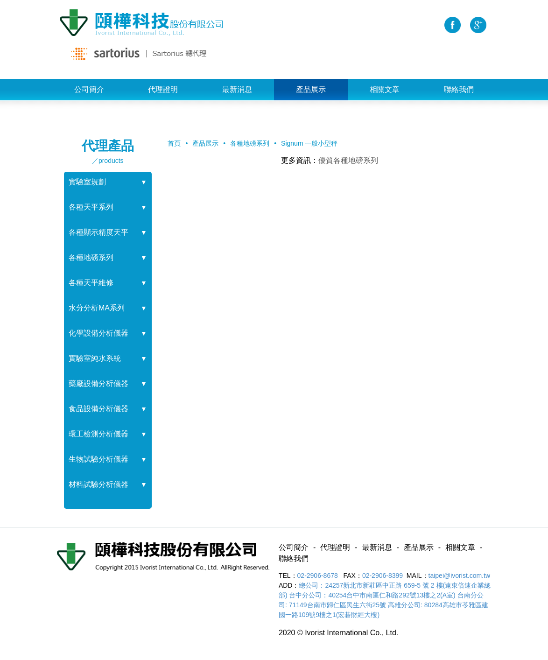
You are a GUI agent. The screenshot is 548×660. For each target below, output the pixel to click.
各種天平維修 (91, 283)
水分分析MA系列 (97, 308)
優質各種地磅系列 (348, 160)
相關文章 (385, 89)
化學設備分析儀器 (98, 333)
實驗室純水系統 (95, 358)
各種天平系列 (91, 207)
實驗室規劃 (87, 182)
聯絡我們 (459, 89)
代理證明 (163, 89)
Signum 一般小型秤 (309, 143)
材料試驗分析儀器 (98, 484)
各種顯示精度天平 (98, 232)
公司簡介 (89, 89)
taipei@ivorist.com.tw (459, 575)
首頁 (174, 143)
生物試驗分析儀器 (98, 459)
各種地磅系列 (91, 257)
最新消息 (237, 89)
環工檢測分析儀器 (98, 434)
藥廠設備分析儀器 (98, 383)
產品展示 (311, 89)
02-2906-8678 (318, 575)
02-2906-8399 (382, 575)
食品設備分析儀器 (98, 409)
